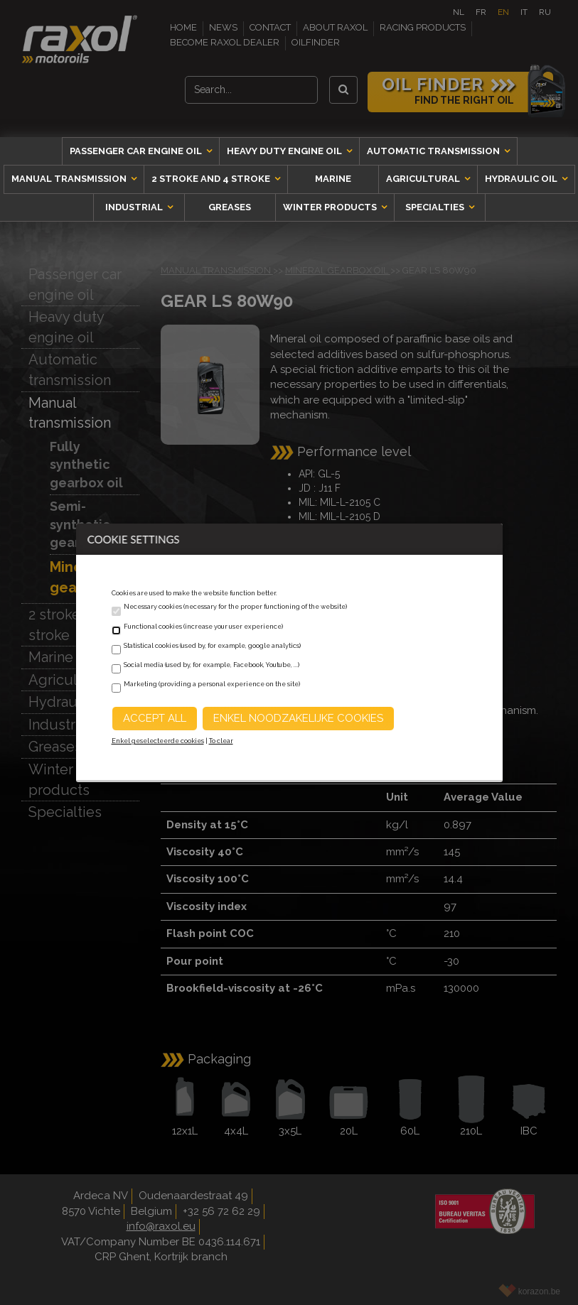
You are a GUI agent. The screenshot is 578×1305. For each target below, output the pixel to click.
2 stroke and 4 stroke (211, 178)
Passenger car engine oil (137, 151)
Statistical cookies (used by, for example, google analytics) (212, 645)
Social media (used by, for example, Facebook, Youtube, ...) (211, 664)
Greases (229, 207)
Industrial (135, 207)
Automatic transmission (434, 151)
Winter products (331, 207)
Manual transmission (70, 178)
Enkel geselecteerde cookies (158, 740)
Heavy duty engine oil (285, 151)
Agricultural (424, 178)
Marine (333, 178)
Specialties (435, 207)
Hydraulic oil (522, 178)
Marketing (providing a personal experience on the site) (212, 684)
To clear (221, 740)
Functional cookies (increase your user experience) (203, 626)
